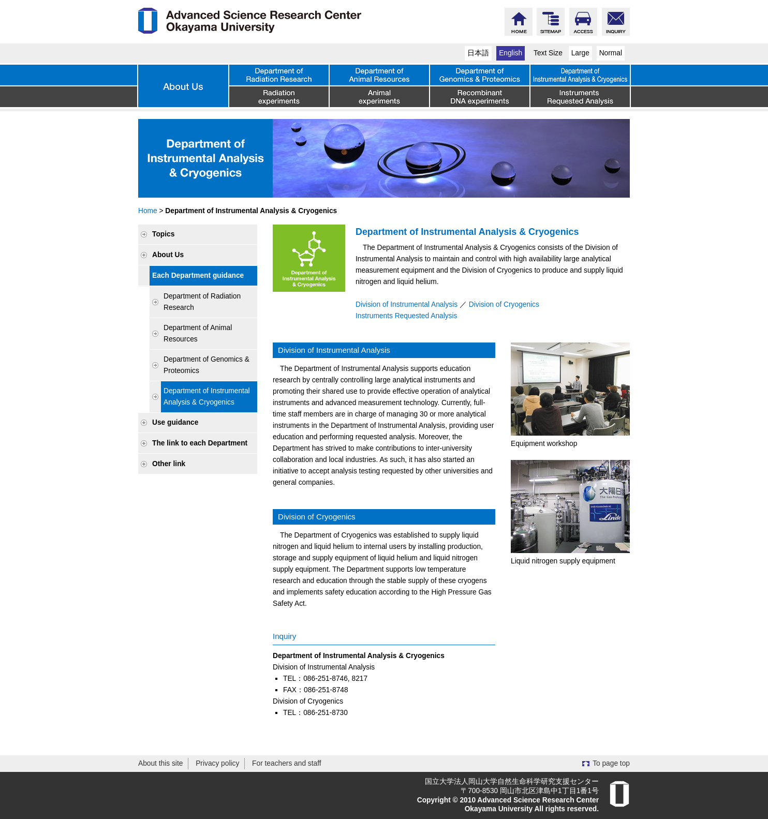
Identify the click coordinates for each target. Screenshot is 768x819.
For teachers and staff (286, 763)
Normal (610, 53)
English (510, 53)
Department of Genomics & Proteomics (206, 365)
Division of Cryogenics (504, 304)
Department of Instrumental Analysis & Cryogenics (207, 396)
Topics (163, 234)
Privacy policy (217, 763)
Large (580, 53)
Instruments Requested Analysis (406, 316)
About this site (160, 763)
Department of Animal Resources (198, 333)
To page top (611, 763)
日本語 (478, 53)
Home (147, 211)
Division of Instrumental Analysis (406, 304)
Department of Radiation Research (202, 301)
